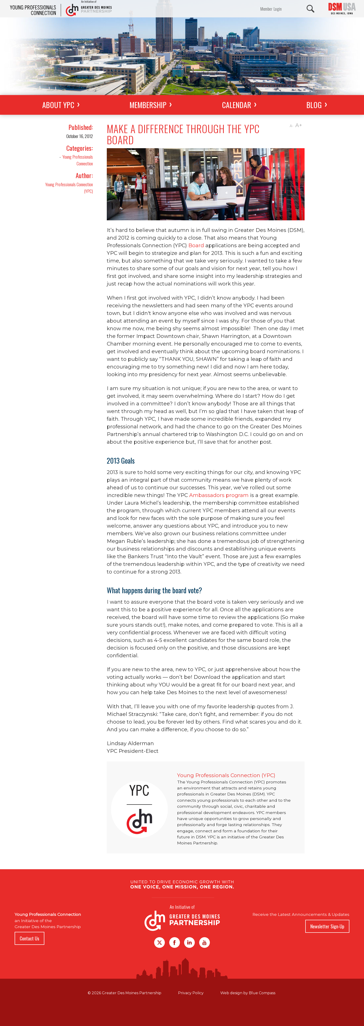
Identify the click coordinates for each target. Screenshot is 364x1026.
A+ (298, 125)
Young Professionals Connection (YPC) (69, 187)
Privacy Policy (191, 993)
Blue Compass (262, 993)
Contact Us (29, 938)
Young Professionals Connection (77, 160)
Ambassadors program (219, 495)
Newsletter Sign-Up (327, 926)
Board (196, 245)
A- (291, 126)
